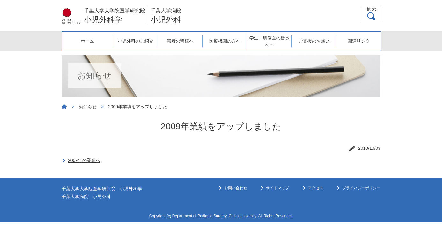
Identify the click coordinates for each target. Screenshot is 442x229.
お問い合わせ (235, 188)
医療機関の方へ (224, 41)
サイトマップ (277, 188)
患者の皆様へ (180, 41)
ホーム (87, 41)
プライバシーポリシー (361, 188)
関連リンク (359, 41)
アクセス (315, 188)
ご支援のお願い (314, 41)
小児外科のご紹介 (135, 41)
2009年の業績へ (84, 160)
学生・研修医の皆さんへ (269, 41)
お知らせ (88, 106)
